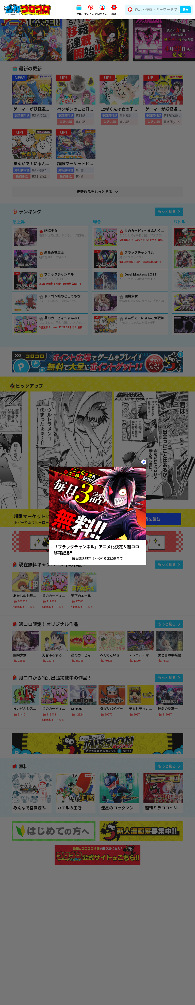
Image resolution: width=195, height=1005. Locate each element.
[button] (79, 10)
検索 (185, 9)
